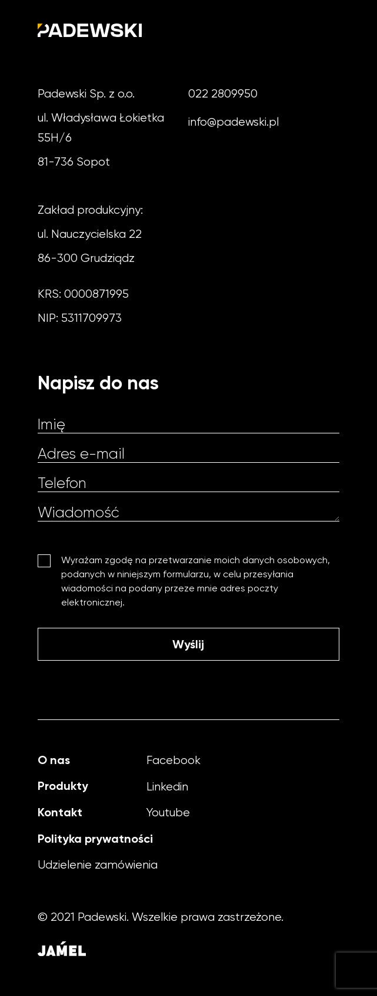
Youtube (168, 812)
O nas (54, 760)
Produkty (63, 786)
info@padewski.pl (233, 122)
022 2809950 (223, 93)
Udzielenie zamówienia (98, 865)
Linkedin (167, 786)
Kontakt (60, 812)
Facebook (173, 760)
